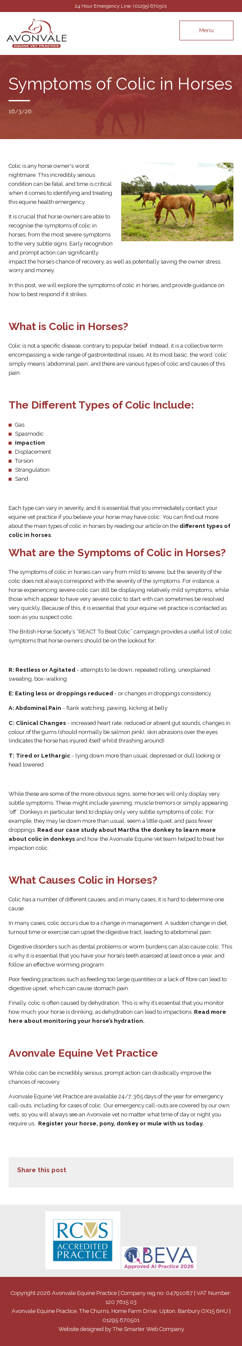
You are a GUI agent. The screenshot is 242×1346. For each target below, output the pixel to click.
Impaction (30, 443)
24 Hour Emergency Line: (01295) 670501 (121, 6)
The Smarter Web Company (148, 1329)
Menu (206, 30)
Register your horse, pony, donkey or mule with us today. (121, 1123)
